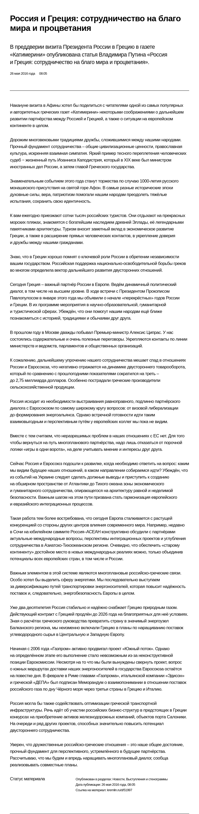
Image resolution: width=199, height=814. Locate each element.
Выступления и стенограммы (146, 779)
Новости (118, 779)
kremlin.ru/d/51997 (119, 790)
